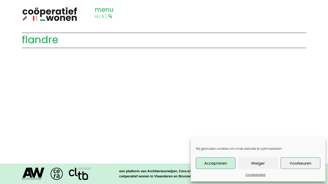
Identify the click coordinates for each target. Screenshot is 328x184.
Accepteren (215, 163)
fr (102, 16)
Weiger (258, 163)
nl (96, 16)
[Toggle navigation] (104, 9)
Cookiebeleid (255, 174)
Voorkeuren (300, 163)
